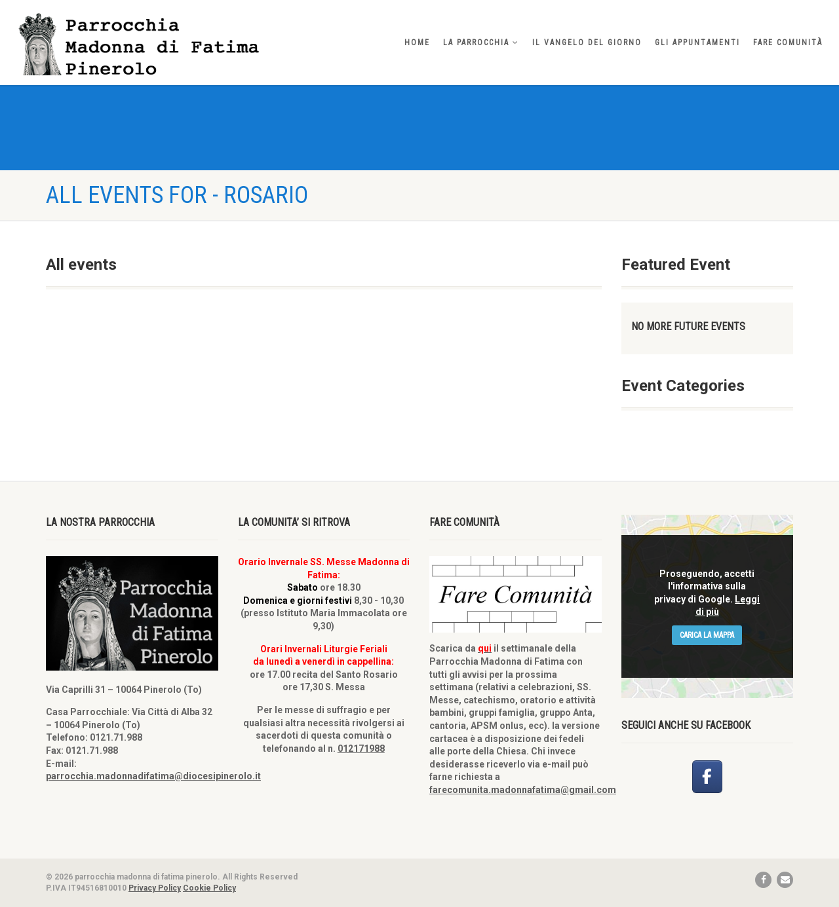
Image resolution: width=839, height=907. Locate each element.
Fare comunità (788, 42)
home (417, 42)
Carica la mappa (707, 635)
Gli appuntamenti (697, 42)
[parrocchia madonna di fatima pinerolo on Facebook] (707, 776)
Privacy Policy (154, 888)
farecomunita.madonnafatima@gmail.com (522, 790)
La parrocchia (481, 42)
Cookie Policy (209, 888)
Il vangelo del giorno (587, 42)
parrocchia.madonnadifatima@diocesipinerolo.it (153, 776)
